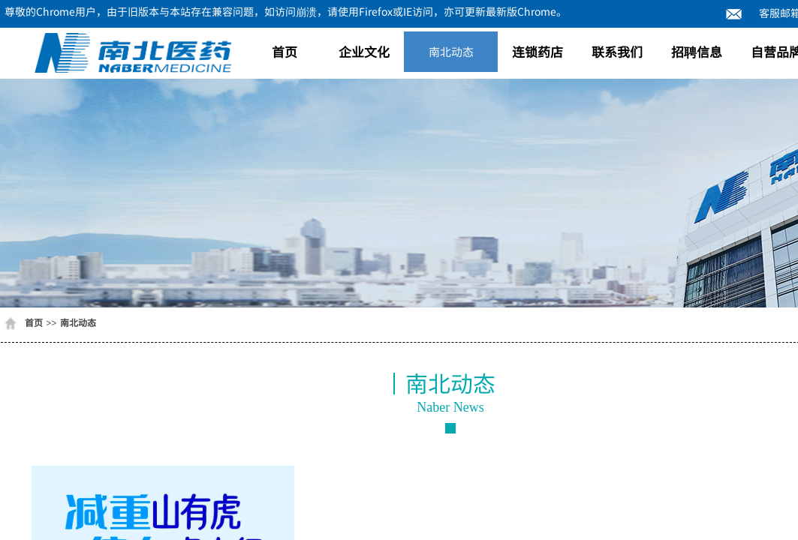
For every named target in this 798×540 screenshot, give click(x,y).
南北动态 (451, 51)
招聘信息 (696, 51)
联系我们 (617, 51)
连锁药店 (537, 51)
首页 (284, 51)
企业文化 (364, 51)
